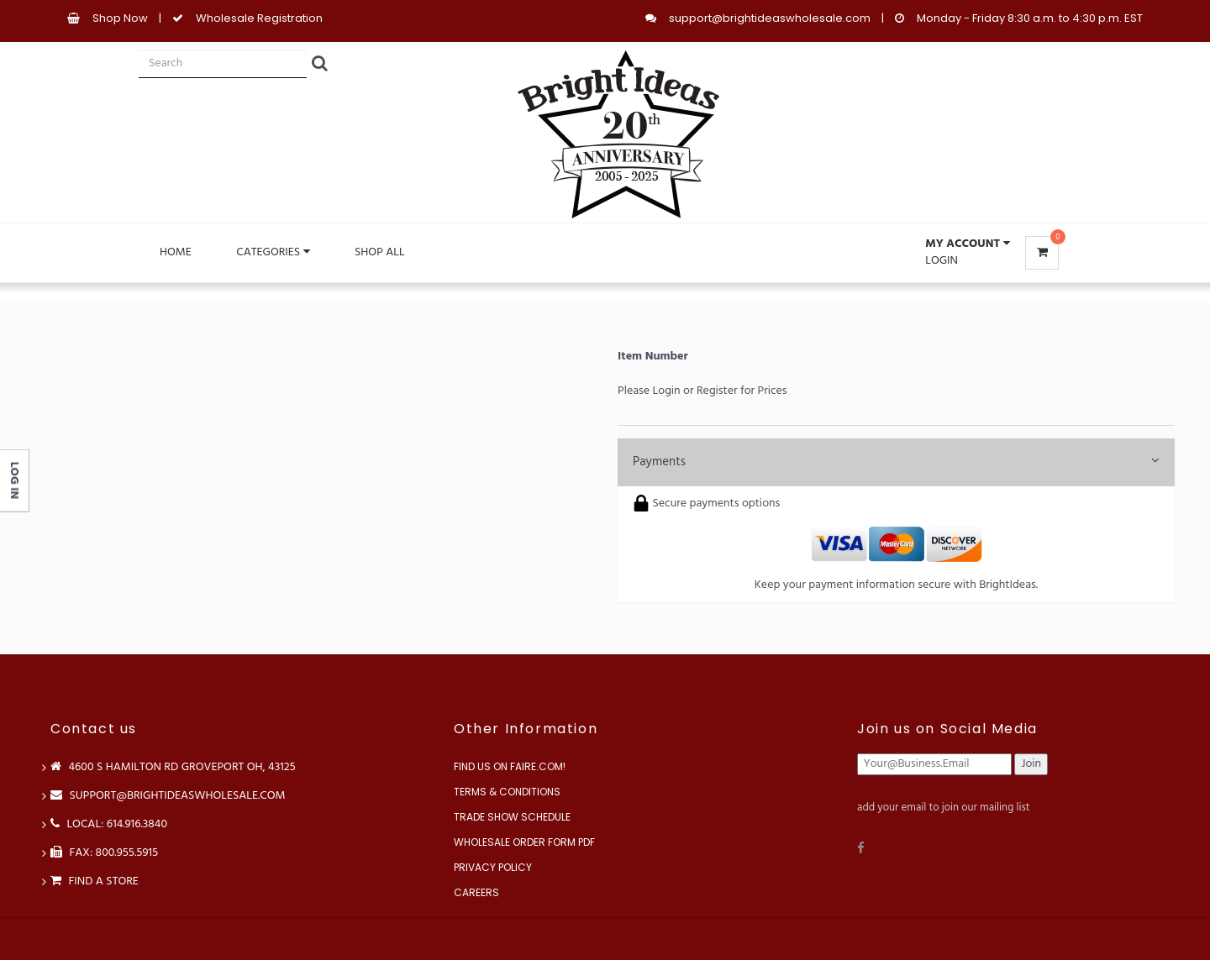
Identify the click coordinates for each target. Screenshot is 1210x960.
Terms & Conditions (507, 791)
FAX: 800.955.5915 (104, 853)
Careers (476, 892)
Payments (896, 462)
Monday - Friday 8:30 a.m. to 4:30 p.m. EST (1030, 18)
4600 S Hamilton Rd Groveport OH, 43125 (173, 767)
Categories (272, 252)
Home (176, 252)
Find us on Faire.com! (510, 766)
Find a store (94, 881)
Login (941, 260)
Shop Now (120, 18)
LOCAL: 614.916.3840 (108, 824)
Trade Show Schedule (512, 817)
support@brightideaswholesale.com (770, 18)
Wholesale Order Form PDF (524, 842)
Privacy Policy (493, 867)
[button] (967, 244)
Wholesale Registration (259, 18)
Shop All (380, 252)
